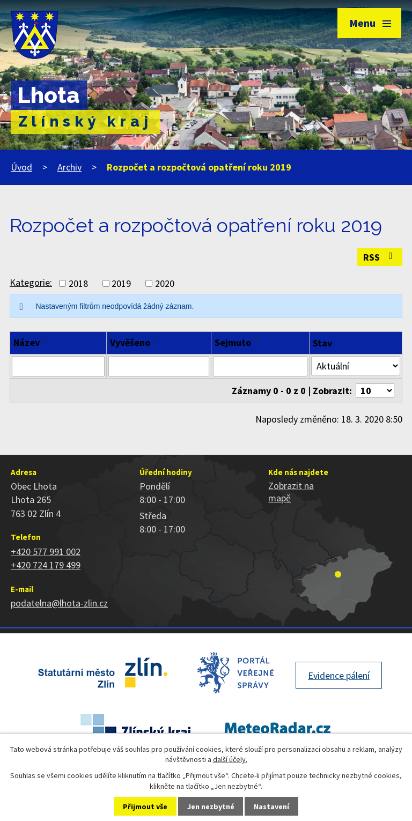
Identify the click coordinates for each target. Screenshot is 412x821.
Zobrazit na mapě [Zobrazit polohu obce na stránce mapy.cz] (291, 491)
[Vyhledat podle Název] (58, 366)
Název (26, 342)
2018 (78, 283)
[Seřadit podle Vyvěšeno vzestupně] (156, 338)
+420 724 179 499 (45, 565)
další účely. (230, 759)
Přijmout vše (145, 806)
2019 (121, 283)
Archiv (69, 167)
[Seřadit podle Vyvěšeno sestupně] (156, 343)
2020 (164, 283)
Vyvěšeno (130, 342)
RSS (380, 257)
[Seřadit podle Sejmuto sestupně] (257, 343)
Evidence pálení (339, 675)
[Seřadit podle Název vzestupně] (46, 338)
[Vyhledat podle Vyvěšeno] (158, 366)
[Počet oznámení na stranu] (375, 390)
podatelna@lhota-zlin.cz (59, 603)
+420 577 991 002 (45, 551)
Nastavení (271, 806)
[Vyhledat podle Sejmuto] (260, 366)
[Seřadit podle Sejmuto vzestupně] (257, 338)
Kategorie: (31, 282)
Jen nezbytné (210, 806)
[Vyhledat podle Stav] (355, 365)
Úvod (21, 167)
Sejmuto (233, 342)
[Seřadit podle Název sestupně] (46, 343)
